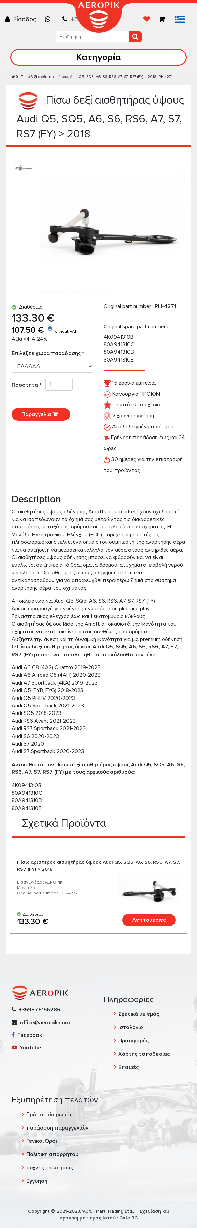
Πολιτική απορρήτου (52, 1154)
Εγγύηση (36, 1181)
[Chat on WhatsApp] (49, 19)
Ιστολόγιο (130, 1027)
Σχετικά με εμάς (138, 1014)
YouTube (26, 1047)
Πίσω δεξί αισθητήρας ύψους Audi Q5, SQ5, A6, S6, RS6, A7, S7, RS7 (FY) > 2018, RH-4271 (96, 77)
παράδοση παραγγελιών (57, 1127)
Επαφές (128, 1067)
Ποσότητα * (28, 385)
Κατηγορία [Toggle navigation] (98, 57)
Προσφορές (133, 1040)
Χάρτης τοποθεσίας (144, 1053)
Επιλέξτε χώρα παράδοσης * (48, 353)
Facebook (27, 1035)
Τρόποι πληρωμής (49, 1114)
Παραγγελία (40, 414)
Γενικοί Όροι (41, 1141)
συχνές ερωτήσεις (49, 1167)
